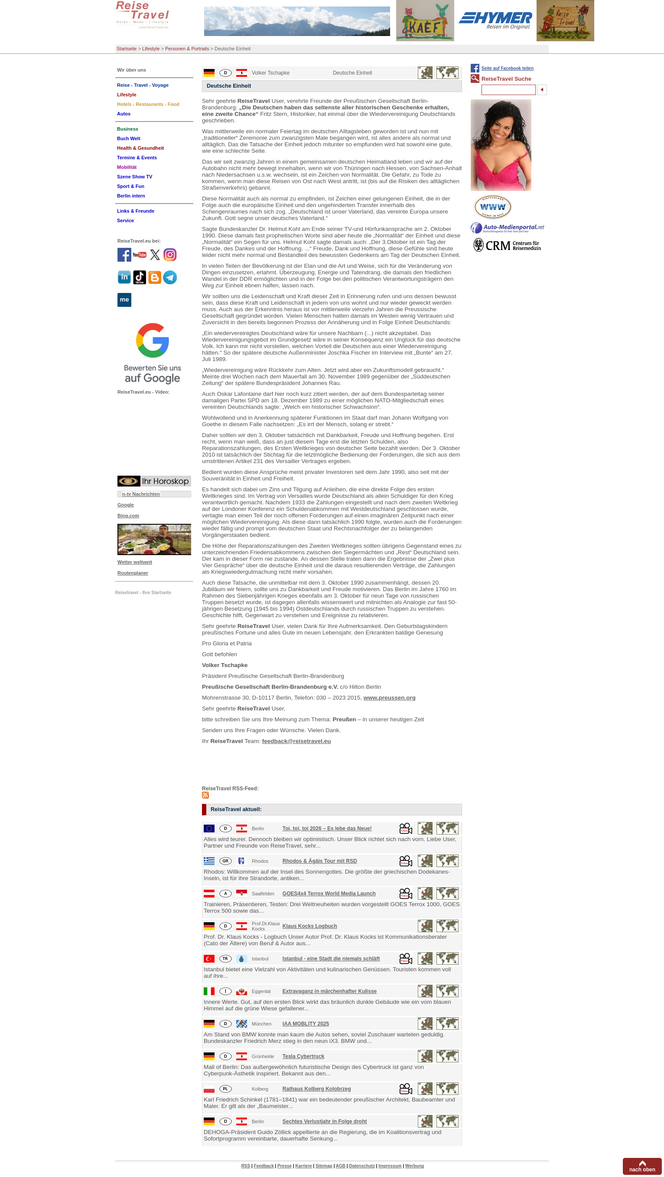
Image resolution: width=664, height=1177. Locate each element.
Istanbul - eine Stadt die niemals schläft (331, 959)
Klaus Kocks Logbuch (310, 926)
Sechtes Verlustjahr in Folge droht (325, 1121)
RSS (246, 1166)
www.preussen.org (390, 697)
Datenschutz (361, 1166)
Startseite (127, 48)
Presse (284, 1166)
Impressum (389, 1166)
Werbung (414, 1166)
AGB (340, 1166)
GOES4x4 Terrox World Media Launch (329, 894)
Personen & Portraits (187, 48)
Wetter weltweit (134, 562)
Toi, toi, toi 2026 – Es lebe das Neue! (327, 828)
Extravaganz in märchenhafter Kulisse (330, 991)
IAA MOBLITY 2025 (306, 1024)
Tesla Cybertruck (304, 1056)
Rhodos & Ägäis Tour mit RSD (320, 861)
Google (125, 504)
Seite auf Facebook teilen (508, 68)
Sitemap (324, 1166)
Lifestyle (150, 48)
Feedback (264, 1166)
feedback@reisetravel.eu (296, 741)
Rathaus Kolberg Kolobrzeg (317, 1089)
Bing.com (128, 515)
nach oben (642, 1170)
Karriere (303, 1166)
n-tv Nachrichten (141, 493)
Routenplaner (132, 572)
